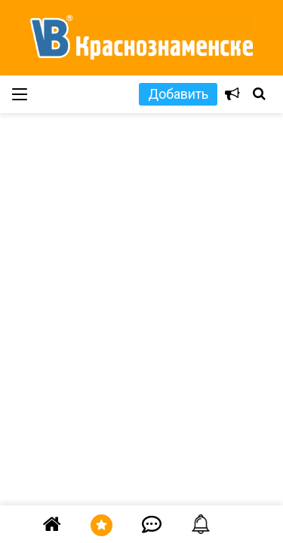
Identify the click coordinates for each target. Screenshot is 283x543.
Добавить (178, 94)
